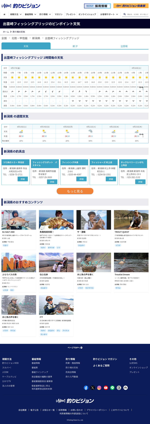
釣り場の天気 (19, 31)
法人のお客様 (8, 385)
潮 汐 (75, 46)
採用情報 (62, 409)
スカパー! (6, 367)
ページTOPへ (75, 347)
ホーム (6, 31)
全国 (4, 38)
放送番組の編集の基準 (42, 376)
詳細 (23, 178)
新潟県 (36, 38)
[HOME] (4, 14)
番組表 (35, 367)
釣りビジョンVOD (10, 362)
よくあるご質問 (101, 365)
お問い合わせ (76, 409)
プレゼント (134, 372)
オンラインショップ (138, 367)
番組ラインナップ (40, 372)
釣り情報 (70, 359)
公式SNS (133, 362)
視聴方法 (7, 359)
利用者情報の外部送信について (74, 413)
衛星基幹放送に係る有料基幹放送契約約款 (42, 387)
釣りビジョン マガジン (105, 359)
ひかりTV (6, 381)
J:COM (5, 372)
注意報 (124, 46)
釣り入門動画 (72, 376)
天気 (26, 46)
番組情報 (36, 359)
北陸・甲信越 (19, 38)
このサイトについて (120, 409)
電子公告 (34, 409)
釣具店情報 (71, 372)
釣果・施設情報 (73, 362)
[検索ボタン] (124, 14)
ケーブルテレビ (9, 376)
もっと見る (75, 191)
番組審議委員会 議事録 (42, 381)
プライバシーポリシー (97, 409)
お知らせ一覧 (48, 409)
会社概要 (22, 409)
